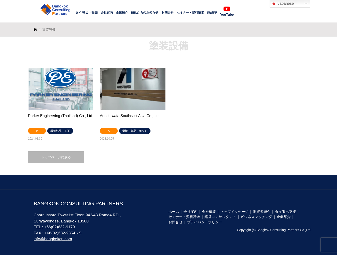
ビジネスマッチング (256, 217)
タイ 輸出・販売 (86, 12)
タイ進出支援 (285, 212)
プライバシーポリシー (204, 222)
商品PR (212, 12)
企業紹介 (122, 12)
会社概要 (209, 212)
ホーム (173, 212)
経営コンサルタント (220, 217)
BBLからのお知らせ (144, 12)
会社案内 (107, 12)
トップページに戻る (56, 157)
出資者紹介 (262, 212)
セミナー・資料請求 (190, 12)
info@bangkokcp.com (53, 239)
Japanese (282, 4)
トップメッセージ (234, 212)
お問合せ (167, 12)
